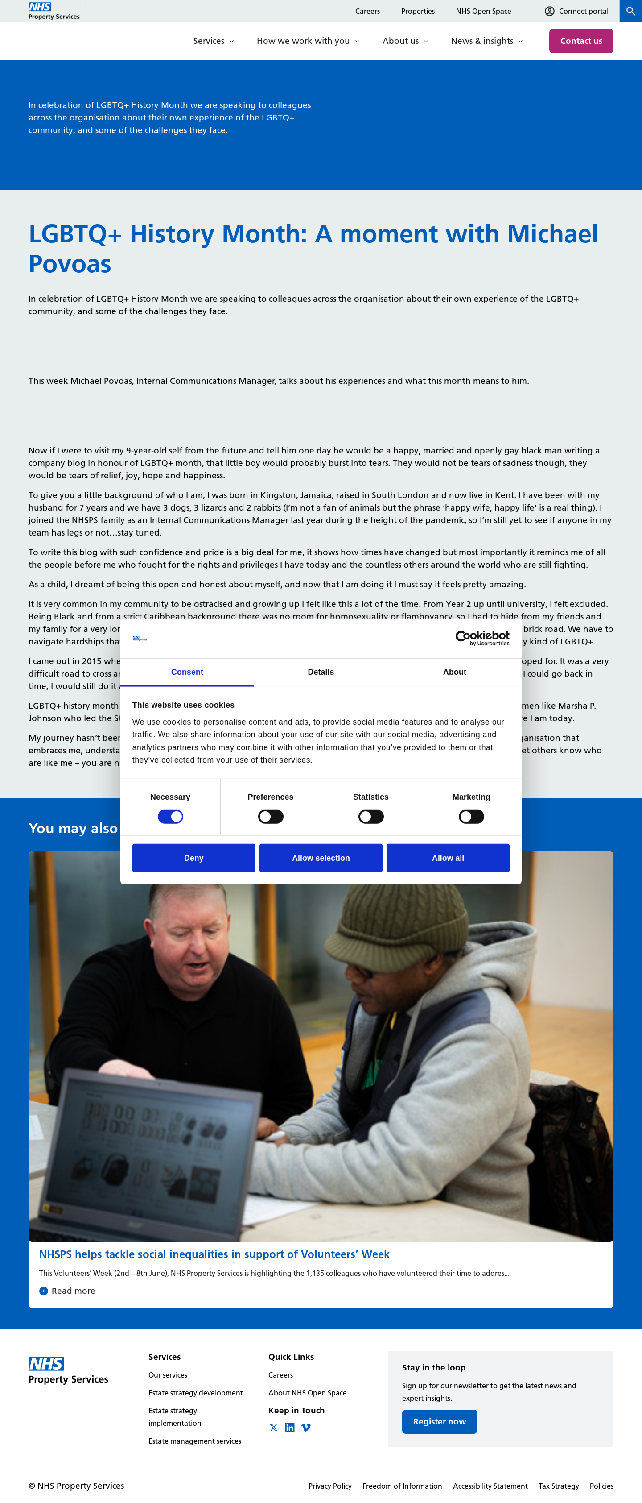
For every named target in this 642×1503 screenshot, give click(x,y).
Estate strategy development (195, 1392)
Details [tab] (321, 672)
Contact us (581, 41)
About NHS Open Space (307, 1392)
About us (401, 41)
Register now (439, 1421)
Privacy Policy (330, 1486)
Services (208, 41)
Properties (418, 11)
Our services (167, 1374)
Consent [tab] (187, 672)
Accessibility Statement (490, 1486)
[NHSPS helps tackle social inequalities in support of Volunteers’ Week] (321, 1079)
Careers (367, 11)
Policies (601, 1486)
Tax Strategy (559, 1486)
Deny (194, 858)
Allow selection (321, 858)
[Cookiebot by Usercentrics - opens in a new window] (471, 638)
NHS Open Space (483, 11)
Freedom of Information (402, 1486)
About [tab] (454, 672)
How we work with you (303, 41)
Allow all (448, 858)
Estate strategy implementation (175, 1417)
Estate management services (194, 1441)
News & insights (482, 41)
